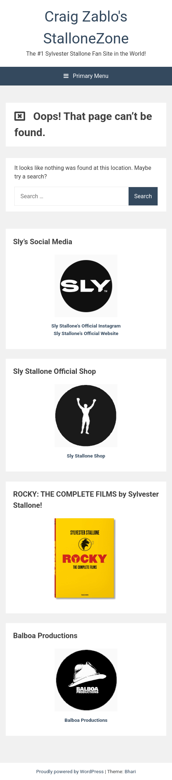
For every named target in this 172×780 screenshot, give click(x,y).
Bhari (130, 771)
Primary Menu (86, 76)
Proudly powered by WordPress (70, 771)
